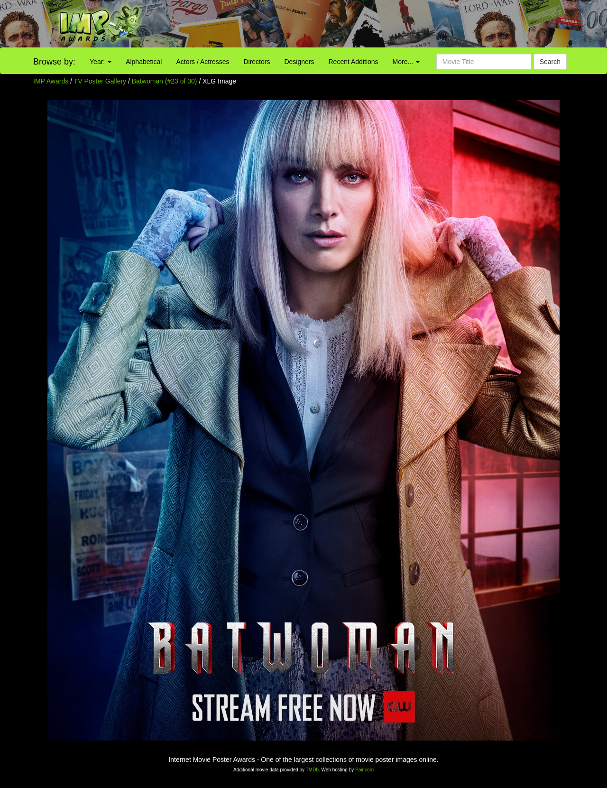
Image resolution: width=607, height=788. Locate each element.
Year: (100, 61)
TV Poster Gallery (100, 81)
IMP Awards (50, 81)
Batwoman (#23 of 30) (164, 81)
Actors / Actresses (202, 61)
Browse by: (54, 61)
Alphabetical (144, 61)
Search (550, 61)
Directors (256, 61)
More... (406, 61)
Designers (299, 61)
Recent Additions (353, 61)
